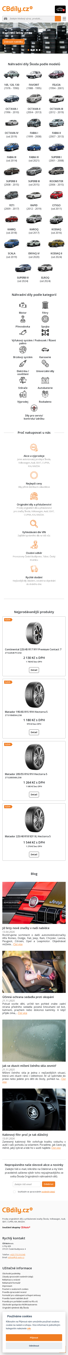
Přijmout (34, 1337)
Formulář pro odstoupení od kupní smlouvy (21, 1295)
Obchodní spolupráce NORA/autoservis (19, 1304)
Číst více (18, 944)
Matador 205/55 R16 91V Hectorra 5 (26, 774)
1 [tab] (28, 50)
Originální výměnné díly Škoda (15, 1307)
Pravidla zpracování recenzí (14, 1292)
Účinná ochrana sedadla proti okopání (28, 997)
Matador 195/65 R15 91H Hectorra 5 (26, 712)
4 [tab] (37, 50)
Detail (34, 669)
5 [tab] (39, 50)
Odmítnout (34, 1345)
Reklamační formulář (11, 1283)
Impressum (7, 1286)
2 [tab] (31, 50)
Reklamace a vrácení (11, 1279)
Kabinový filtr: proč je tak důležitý (25, 1135)
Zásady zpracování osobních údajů (17, 1276)
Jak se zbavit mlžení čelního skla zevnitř (29, 1066)
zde (29, 1328)
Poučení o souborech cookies (15, 1289)
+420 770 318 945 (17, 1254)
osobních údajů (48, 1191)
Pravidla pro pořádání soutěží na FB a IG (20, 1301)
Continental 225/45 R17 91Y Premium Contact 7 (33, 649)
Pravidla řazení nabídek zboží (15, 1298)
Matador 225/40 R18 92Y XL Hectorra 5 (28, 836)
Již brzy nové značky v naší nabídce (25, 928)
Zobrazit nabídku (13, 41)
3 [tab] (34, 50)
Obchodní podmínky (11, 1273)
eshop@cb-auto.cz (16, 1257)
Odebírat (48, 1184)
